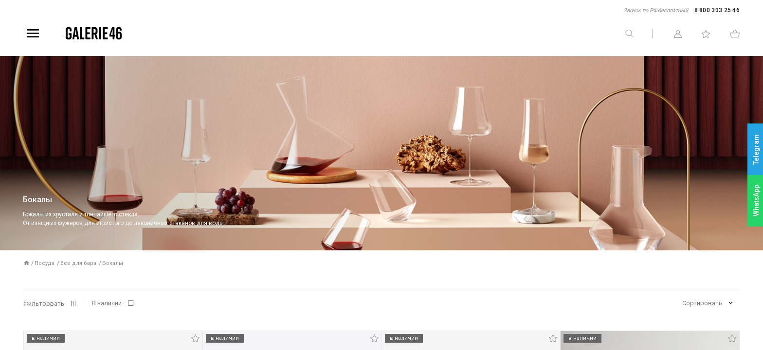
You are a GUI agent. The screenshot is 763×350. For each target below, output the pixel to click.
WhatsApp (756, 200)
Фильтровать (43, 303)
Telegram (756, 149)
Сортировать (702, 303)
